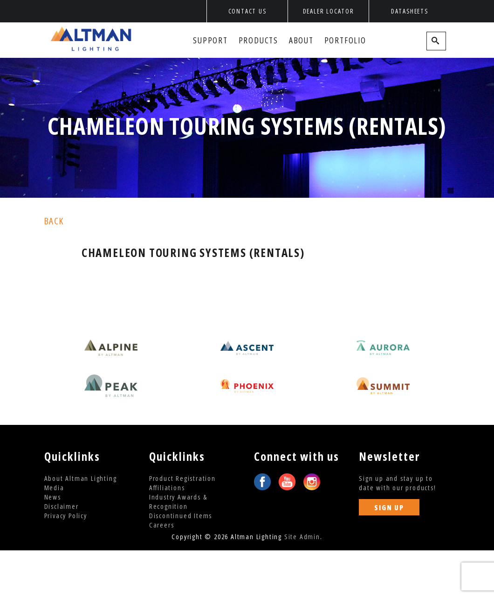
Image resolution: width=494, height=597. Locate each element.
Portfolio (345, 40)
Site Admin (302, 536)
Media (54, 487)
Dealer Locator (328, 11)
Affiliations (167, 487)
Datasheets (409, 11)
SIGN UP (389, 507)
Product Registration (182, 478)
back (54, 221)
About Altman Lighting (80, 478)
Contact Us (247, 11)
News (52, 496)
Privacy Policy (65, 515)
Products (258, 40)
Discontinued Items (180, 515)
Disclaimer (61, 506)
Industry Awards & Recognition (178, 501)
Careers (161, 524)
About (301, 40)
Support (210, 40)
